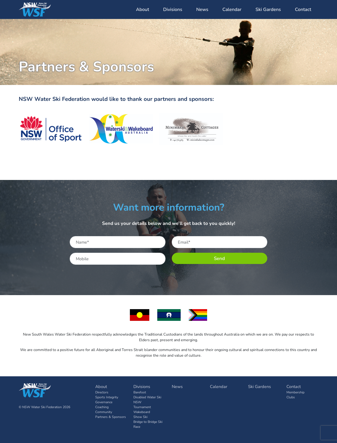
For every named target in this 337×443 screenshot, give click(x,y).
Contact (293, 386)
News (202, 9)
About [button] (142, 9)
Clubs (290, 397)
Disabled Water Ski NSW (147, 399)
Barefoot (139, 392)
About (101, 386)
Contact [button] (303, 9)
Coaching (102, 407)
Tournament (142, 407)
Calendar (232, 9)
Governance (103, 402)
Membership (295, 392)
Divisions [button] (172, 9)
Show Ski (140, 416)
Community (103, 412)
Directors (101, 392)
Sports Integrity (106, 397)
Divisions (141, 386)
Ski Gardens (268, 9)
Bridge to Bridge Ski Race (147, 424)
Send (219, 258)
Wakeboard (141, 412)
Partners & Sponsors (110, 416)
